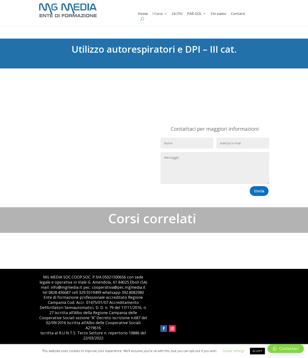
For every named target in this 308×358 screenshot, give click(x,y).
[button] (286, 348)
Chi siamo (218, 14)
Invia (259, 191)
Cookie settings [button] (233, 351)
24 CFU (177, 14)
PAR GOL (194, 14)
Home (143, 14)
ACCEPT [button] (257, 351)
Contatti (238, 14)
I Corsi (158, 14)
